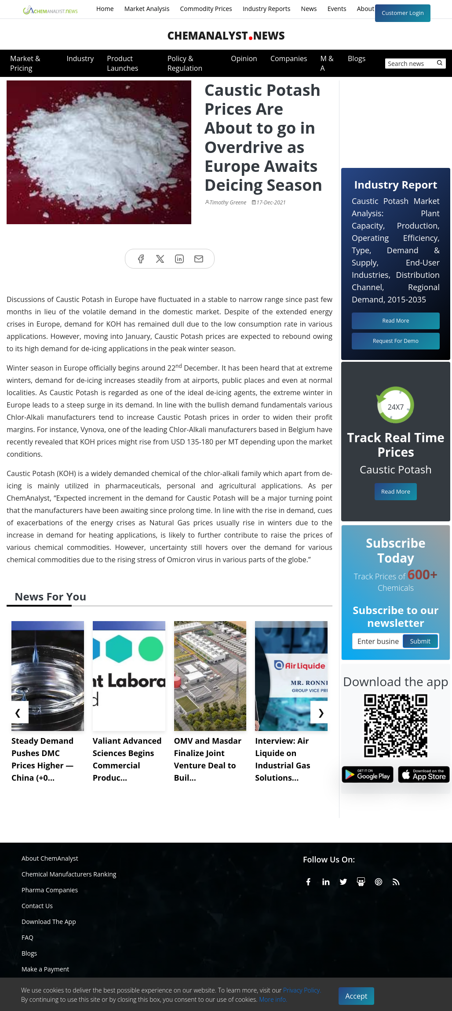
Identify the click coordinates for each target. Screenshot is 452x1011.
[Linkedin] (325, 880)
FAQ (27, 937)
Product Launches (122, 63)
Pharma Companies (50, 890)
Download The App (49, 921)
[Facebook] (308, 880)
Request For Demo (396, 341)
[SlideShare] (361, 880)
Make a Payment (45, 969)
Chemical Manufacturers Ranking (69, 874)
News (309, 8)
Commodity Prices (206, 8)
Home (105, 8)
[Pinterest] (378, 880)
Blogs (356, 58)
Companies (288, 58)
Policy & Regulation (185, 63)
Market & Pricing (25, 63)
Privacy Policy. (302, 990)
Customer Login (403, 13)
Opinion (244, 58)
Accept (357, 996)
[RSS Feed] (396, 880)
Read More (395, 491)
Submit (420, 641)
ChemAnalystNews (225, 35)
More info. (273, 999)
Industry (80, 58)
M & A (327, 63)
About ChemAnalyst (50, 858)
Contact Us (37, 906)
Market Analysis (147, 8)
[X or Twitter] (343, 880)
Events (337, 8)
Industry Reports (267, 8)
